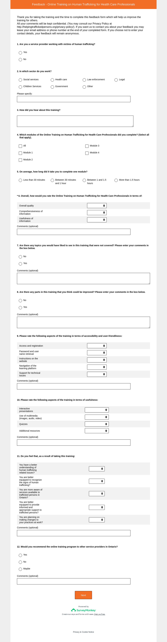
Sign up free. (99, 614)
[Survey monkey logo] (83, 610)
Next (83, 595)
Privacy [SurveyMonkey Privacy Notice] (76, 632)
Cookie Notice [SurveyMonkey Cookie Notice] (88, 632)
